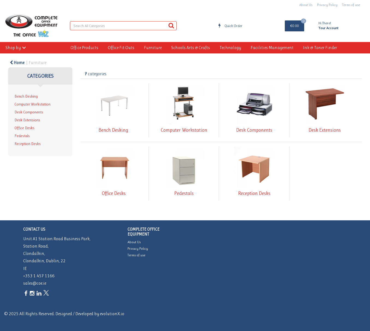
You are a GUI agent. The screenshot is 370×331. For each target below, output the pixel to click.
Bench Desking (26, 96)
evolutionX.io (112, 313)
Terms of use (351, 5)
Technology (230, 47)
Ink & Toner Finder (320, 47)
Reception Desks (27, 144)
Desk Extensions (27, 120)
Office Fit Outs (121, 47)
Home (17, 62)
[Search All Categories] (123, 25)
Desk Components (28, 112)
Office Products (84, 47)
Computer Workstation (32, 104)
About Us (305, 5)
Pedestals (22, 136)
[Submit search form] (171, 25)
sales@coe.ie (34, 283)
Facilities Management (272, 47)
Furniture (153, 47)
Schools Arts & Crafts (190, 47)
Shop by (13, 47)
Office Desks (24, 128)
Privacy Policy (327, 5)
